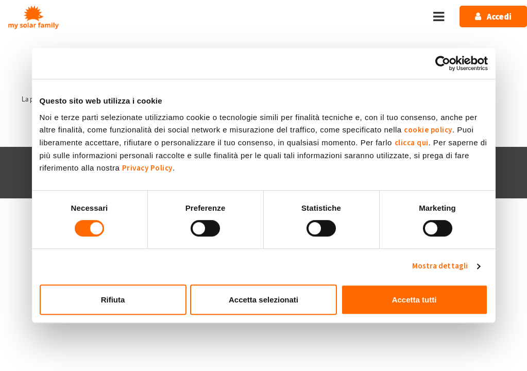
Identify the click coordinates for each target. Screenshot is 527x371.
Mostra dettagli (440, 266)
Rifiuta (113, 299)
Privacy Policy (147, 168)
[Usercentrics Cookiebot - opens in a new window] (443, 63)
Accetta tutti (414, 299)
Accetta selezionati (263, 299)
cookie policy (428, 130)
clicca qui (412, 143)
